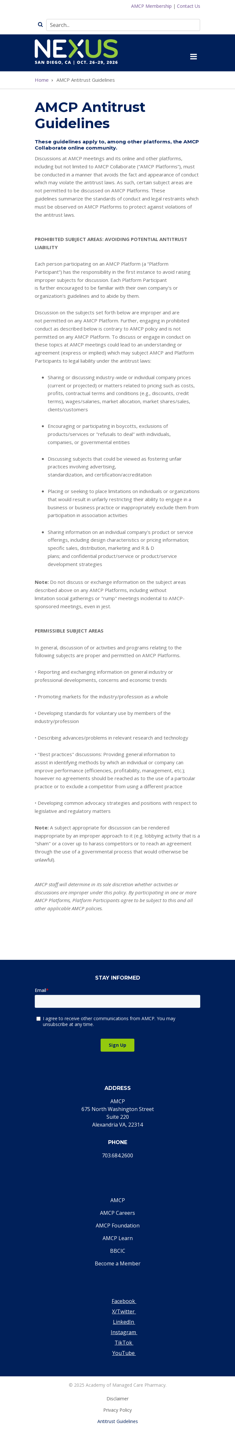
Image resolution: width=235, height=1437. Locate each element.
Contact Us (188, 6)
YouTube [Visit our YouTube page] (124, 1353)
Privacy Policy (117, 1410)
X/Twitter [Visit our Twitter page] (124, 1311)
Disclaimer (117, 1398)
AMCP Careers (117, 1212)
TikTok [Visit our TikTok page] (124, 1342)
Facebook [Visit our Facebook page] (124, 1301)
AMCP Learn (118, 1238)
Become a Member (118, 1263)
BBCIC (117, 1250)
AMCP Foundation (118, 1225)
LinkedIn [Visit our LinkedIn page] (124, 1321)
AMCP (117, 1200)
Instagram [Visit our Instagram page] (124, 1332)
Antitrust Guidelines (117, 1421)
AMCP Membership (151, 6)
